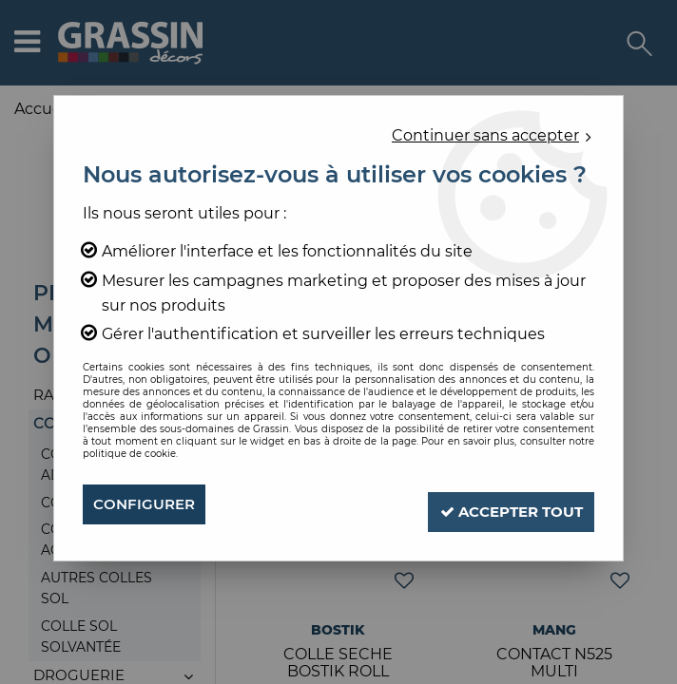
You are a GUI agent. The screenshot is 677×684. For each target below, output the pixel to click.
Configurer (147, 504)
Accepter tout (500, 504)
